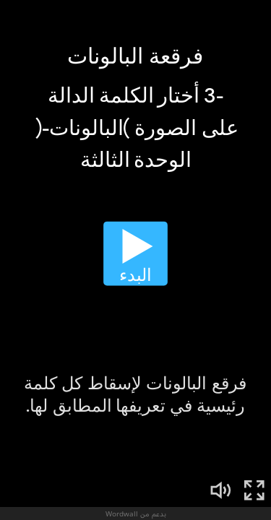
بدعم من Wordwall (136, 513)
